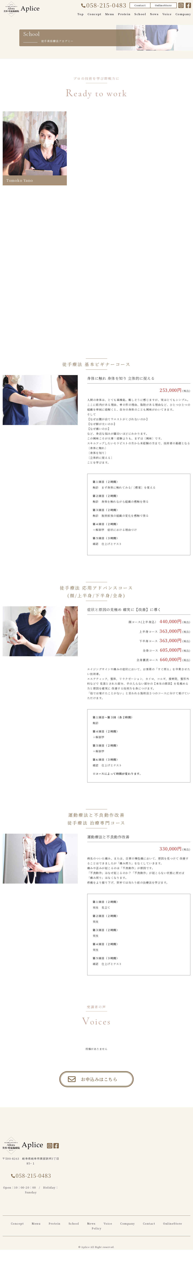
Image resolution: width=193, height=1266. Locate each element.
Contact (140, 5)
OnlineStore (163, 5)
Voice (167, 14)
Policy (96, 1236)
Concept (94, 14)
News (154, 14)
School (140, 14)
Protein (124, 14)
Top (80, 14)
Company (183, 14)
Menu (109, 14)
